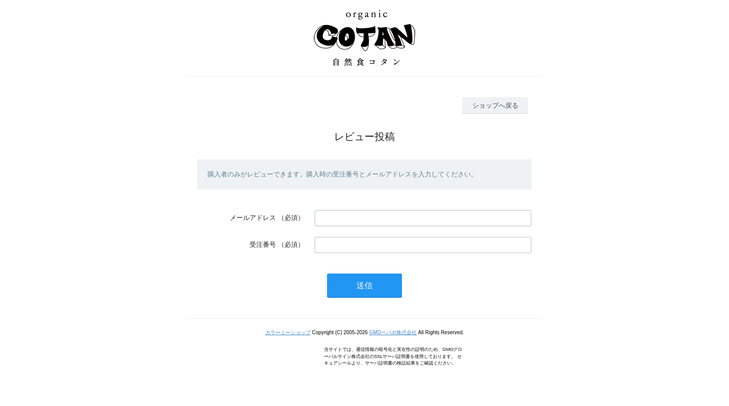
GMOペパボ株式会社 (393, 332)
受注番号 (263, 244)
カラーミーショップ (288, 332)
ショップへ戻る (495, 105)
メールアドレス (253, 217)
